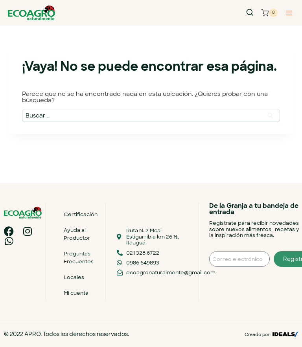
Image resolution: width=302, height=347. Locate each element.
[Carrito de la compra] (269, 13)
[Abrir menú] (289, 13)
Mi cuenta (76, 293)
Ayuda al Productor (77, 234)
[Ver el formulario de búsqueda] (249, 12)
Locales (74, 277)
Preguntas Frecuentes (79, 257)
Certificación (81, 214)
